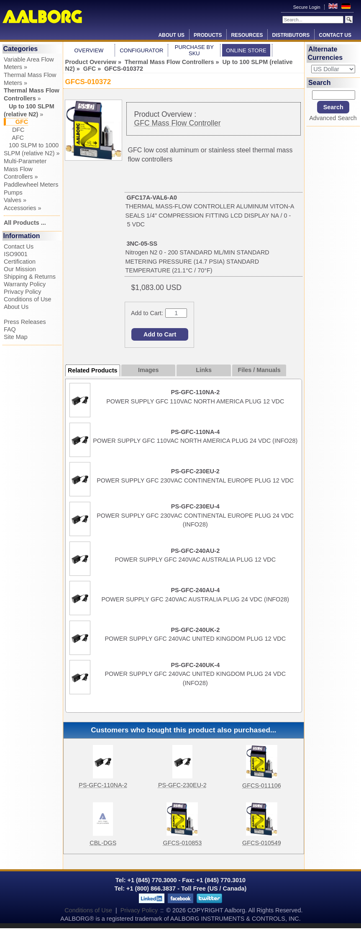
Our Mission (20, 269)
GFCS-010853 (182, 843)
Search (319, 82)
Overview (89, 50)
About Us (171, 35)
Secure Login (307, 7)
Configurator (141, 50)
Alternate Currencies (325, 53)
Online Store (246, 50)
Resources (247, 35)
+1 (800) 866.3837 (151, 888)
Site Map (16, 337)
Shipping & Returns (30, 276)
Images (148, 370)
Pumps (13, 192)
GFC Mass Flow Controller (177, 123)
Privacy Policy (22, 291)
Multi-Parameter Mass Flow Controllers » (25, 169)
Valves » (15, 200)
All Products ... (25, 222)
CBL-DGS (103, 843)
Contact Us (335, 35)
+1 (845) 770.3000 (151, 880)
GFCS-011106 (261, 785)
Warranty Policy (25, 284)
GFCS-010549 (261, 843)
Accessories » (22, 208)
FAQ (10, 329)
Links (204, 370)
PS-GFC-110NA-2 (103, 785)
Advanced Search (333, 118)
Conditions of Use (27, 299)
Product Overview (90, 62)
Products (208, 35)
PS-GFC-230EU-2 (182, 785)
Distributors (291, 35)
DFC (14, 129)
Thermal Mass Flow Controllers (169, 62)
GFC (89, 68)
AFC (14, 137)
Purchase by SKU (194, 50)
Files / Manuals (259, 370)
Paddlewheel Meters (31, 184)
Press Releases (25, 321)
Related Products (92, 370)
